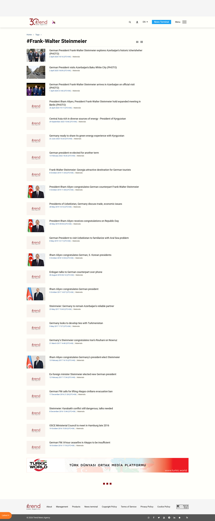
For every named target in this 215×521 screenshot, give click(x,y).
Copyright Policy (109, 506)
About (49, 506)
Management (62, 506)
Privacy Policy (147, 506)
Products (76, 506)
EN (144, 22)
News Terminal (161, 22)
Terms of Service (128, 506)
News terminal (91, 506)
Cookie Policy (163, 506)
